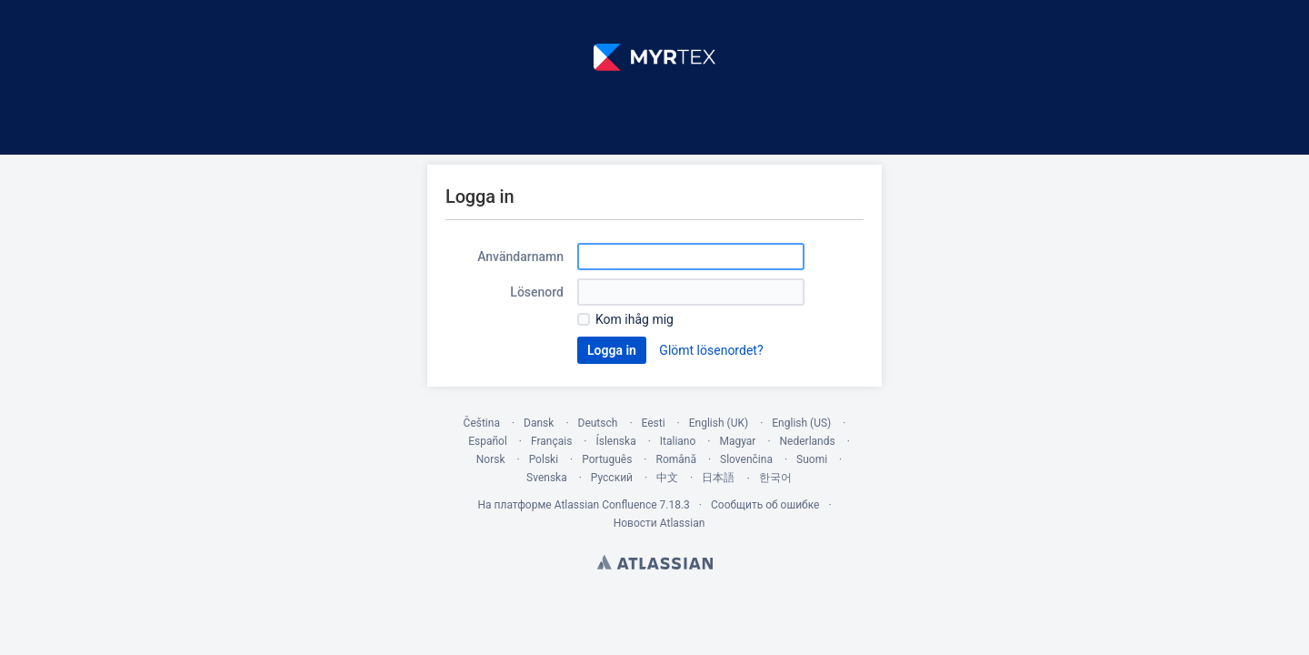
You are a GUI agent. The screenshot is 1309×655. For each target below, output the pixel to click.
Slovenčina (746, 459)
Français (551, 441)
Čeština (482, 423)
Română (675, 459)
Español (487, 441)
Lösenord (537, 292)
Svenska (546, 477)
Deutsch (598, 423)
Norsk (490, 459)
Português (607, 459)
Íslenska (615, 441)
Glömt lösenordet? (711, 350)
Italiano (678, 441)
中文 (667, 477)
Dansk (539, 423)
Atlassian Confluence (606, 505)
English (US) (801, 423)
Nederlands (807, 441)
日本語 (718, 477)
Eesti (653, 423)
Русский (612, 477)
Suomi (811, 459)
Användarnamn (520, 256)
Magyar (737, 441)
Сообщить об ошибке (765, 505)
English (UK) (718, 423)
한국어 (775, 477)
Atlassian (655, 562)
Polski (543, 459)
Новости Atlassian (659, 523)
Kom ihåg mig (634, 319)
